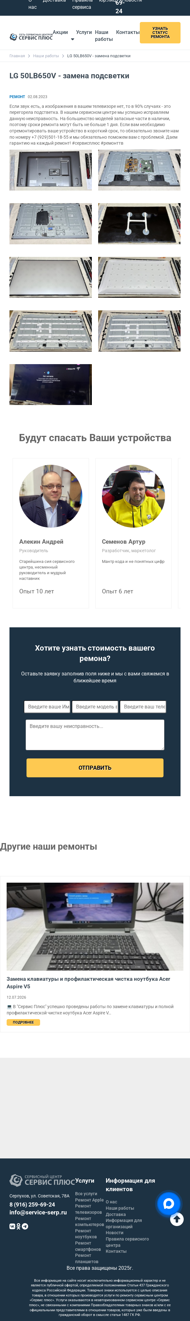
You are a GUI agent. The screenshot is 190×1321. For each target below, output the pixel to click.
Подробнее (23, 1022)
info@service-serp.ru (38, 1212)
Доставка (116, 1214)
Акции (60, 32)
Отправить (95, 767)
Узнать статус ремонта (160, 32)
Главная (17, 55)
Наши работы (46, 55)
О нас (111, 1201)
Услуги (81, 35)
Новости (114, 1232)
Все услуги (86, 1193)
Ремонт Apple (89, 1199)
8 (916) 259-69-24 (32, 1204)
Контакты (128, 32)
